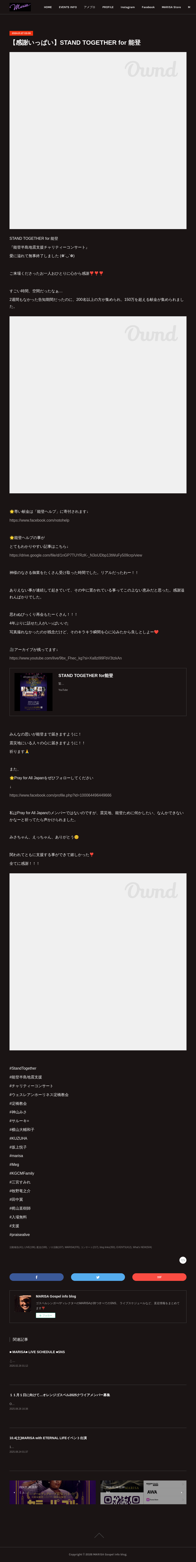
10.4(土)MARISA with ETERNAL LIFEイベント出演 (48, 1438)
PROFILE (140, 7)
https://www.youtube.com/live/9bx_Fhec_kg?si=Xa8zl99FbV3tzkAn (66, 658)
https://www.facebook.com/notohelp (39, 520)
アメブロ (122, 7)
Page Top (98, 1535)
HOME (80, 7)
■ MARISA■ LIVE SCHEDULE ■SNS (37, 1352)
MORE (178, 7)
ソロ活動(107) (55, 1247)
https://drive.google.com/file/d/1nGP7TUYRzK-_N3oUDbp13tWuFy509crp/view (76, 555)
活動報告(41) (16, 1247)
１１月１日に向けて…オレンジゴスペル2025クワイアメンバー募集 (60, 1395)
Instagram (160, 7)
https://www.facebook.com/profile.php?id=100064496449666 (60, 795)
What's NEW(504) (142, 1247)
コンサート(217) (89, 1247)
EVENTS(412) (123, 1247)
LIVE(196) (30, 1247)
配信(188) (42, 1247)
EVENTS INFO (100, 7)
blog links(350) (107, 1247)
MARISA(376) (72, 1247)
